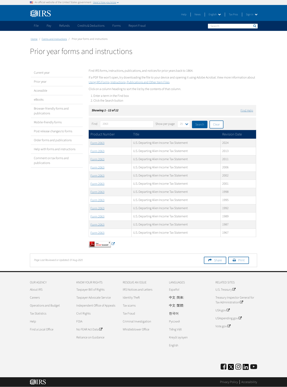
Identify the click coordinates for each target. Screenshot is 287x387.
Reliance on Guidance (90, 337)
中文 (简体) (176, 297)
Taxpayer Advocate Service (93, 297)
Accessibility (249, 382)
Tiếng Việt (175, 329)
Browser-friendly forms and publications (51, 111)
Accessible (40, 90)
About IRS (36, 289)
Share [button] (218, 260)
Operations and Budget (45, 305)
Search (255, 25)
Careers (35, 297)
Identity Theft (131, 297)
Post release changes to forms (53, 131)
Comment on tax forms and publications (51, 160)
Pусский (174, 321)
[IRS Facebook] (223, 367)
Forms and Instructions (54, 39)
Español (174, 289)
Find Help (247, 110)
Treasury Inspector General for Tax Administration (234, 300)
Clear (216, 124)
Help (184, 15)
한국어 (174, 313)
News (198, 15)
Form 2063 (97, 143)
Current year (42, 73)
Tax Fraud (129, 313)
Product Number (102, 134)
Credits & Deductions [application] (91, 26)
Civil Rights (83, 313)
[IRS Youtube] (253, 367)
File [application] (36, 26)
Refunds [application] (64, 26)
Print (241, 260)
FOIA (79, 321)
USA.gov (222, 310)
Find (94, 124)
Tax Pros (233, 15)
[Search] (233, 26)
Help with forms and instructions (54, 149)
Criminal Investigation (137, 321)
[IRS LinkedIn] (246, 368)
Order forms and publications (53, 140)
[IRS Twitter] (231, 368)
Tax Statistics (38, 313)
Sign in (252, 15)
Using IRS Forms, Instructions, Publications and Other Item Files (129, 82)
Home (34, 39)
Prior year (40, 81)
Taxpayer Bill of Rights (90, 289)
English (215, 15)
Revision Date (232, 134)
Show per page (165, 124)
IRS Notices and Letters (137, 289)
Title (136, 134)
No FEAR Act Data (89, 329)
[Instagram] (238, 367)
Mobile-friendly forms (48, 122)
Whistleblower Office (136, 329)
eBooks (38, 99)
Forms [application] (116, 26)
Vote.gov (222, 326)
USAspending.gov (228, 318)
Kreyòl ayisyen (178, 337)
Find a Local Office (41, 329)
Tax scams (129, 305)
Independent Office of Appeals (95, 305)
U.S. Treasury (225, 289)
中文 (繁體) (176, 305)
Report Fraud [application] (137, 26)
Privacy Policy (229, 382)
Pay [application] (49, 26)
